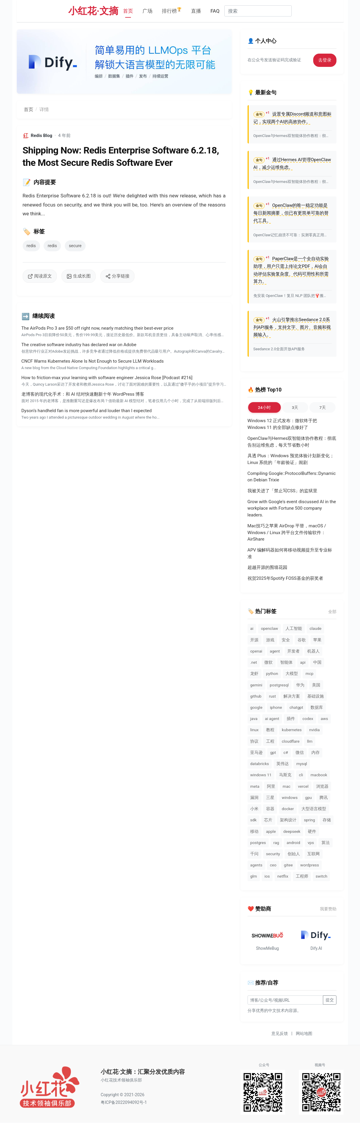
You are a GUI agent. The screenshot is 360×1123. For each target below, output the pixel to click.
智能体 (286, 662)
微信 (300, 752)
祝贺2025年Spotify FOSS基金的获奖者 (285, 578)
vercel (303, 786)
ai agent (272, 718)
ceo (273, 865)
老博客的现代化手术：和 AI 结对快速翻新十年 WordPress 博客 (83, 394)
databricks (259, 763)
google (256, 707)
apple (271, 831)
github (255, 696)
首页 (128, 11)
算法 (325, 842)
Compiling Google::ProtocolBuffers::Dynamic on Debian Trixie (292, 477)
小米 (254, 808)
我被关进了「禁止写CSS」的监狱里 (283, 490)
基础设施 (315, 696)
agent (275, 651)
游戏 (270, 640)
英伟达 (282, 763)
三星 (270, 797)
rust (272, 696)
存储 (327, 820)
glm (253, 876)
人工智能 (294, 628)
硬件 (312, 831)
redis (31, 245)
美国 (316, 685)
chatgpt (296, 707)
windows (290, 797)
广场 (147, 11)
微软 (268, 662)
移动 (254, 831)
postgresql (279, 685)
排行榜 (172, 10)
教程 (270, 729)
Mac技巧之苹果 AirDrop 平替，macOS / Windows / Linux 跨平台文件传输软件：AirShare (287, 532)
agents (256, 865)
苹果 (317, 640)
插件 (291, 718)
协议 (254, 741)
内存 (315, 752)
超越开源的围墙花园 (267, 567)
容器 (270, 808)
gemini (256, 685)
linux (254, 729)
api (303, 662)
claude (315, 628)
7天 (322, 407)
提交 (330, 1000)
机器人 (313, 651)
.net (253, 662)
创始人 (294, 853)
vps (311, 842)
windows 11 (260, 774)
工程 (270, 741)
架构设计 (288, 820)
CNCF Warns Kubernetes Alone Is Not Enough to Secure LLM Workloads (92, 361)
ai (251, 628)
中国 (317, 662)
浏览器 (322, 786)
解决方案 (291, 696)
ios (267, 876)
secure (75, 245)
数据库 (317, 707)
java (253, 718)
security (273, 853)
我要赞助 (328, 908)
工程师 (302, 876)
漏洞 (254, 797)
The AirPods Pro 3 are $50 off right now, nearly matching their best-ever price (97, 328)
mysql (301, 763)
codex (308, 718)
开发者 (293, 651)
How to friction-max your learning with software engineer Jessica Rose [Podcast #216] (107, 377)
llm (310, 741)
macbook (319, 774)
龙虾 (254, 673)
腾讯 (323, 797)
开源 (254, 640)
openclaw (269, 628)
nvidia (314, 729)
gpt (273, 752)
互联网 (313, 853)
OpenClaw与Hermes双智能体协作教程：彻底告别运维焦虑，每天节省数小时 (292, 442)
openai (256, 651)
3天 (295, 407)
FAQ (215, 11)
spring (309, 820)
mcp (309, 673)
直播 (196, 11)
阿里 (271, 786)
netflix (282, 876)
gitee (288, 865)
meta (254, 786)
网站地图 (304, 1034)
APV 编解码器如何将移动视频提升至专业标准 (290, 553)
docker (288, 808)
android (293, 842)
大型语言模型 (313, 808)
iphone (276, 707)
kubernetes (292, 729)
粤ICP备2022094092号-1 (124, 1103)
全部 (332, 611)
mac (286, 786)
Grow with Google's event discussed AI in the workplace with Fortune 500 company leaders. (292, 508)
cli (301, 774)
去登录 (324, 60)
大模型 (292, 673)
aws (324, 718)
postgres (258, 842)
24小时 (264, 407)
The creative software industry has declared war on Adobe (79, 344)
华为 (300, 685)
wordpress (309, 865)
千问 (254, 853)
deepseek (291, 831)
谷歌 (302, 640)
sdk (253, 820)
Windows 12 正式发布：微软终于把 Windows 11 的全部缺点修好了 (282, 424)
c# (285, 752)
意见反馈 (279, 1034)
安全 (286, 640)
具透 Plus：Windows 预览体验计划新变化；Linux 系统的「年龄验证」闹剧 (291, 459)
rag (276, 842)
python (272, 673)
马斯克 (285, 774)
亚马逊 (256, 752)
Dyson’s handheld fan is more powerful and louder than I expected (86, 410)
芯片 (268, 820)
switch (321, 876)
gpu (308, 797)
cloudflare (290, 741)
